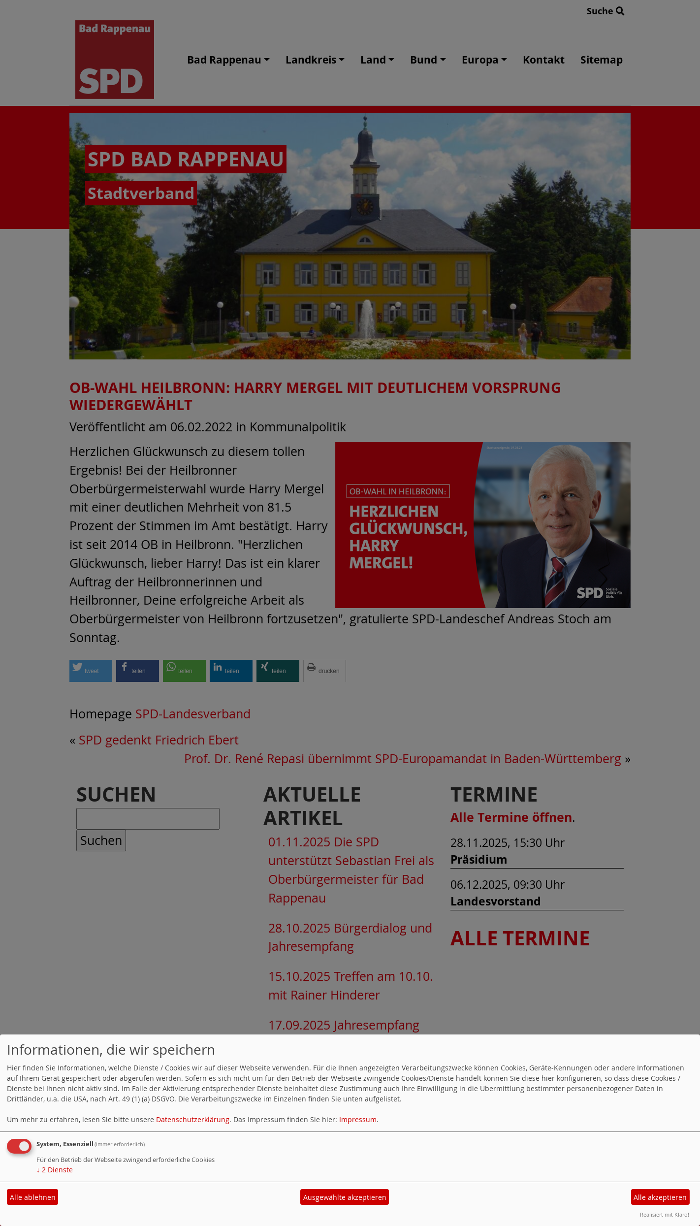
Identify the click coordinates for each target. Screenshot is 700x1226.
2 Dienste (54, 1169)
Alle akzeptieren (660, 1197)
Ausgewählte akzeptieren (344, 1197)
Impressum (358, 1119)
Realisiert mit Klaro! (664, 1214)
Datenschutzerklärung (192, 1119)
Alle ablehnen (33, 1197)
